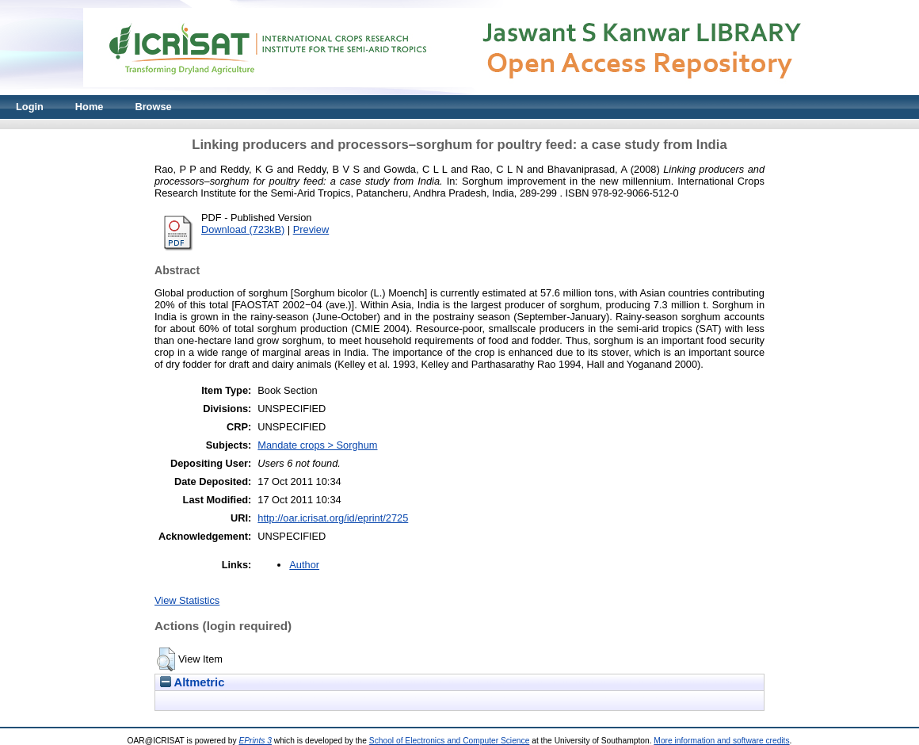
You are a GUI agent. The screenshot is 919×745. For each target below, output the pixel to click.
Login (30, 107)
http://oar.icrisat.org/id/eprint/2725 (332, 518)
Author (304, 565)
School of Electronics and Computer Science (449, 740)
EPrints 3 (255, 740)
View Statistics (186, 600)
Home (89, 107)
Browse (153, 107)
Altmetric (192, 682)
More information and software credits (721, 740)
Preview (311, 229)
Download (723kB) (242, 229)
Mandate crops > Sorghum (317, 445)
